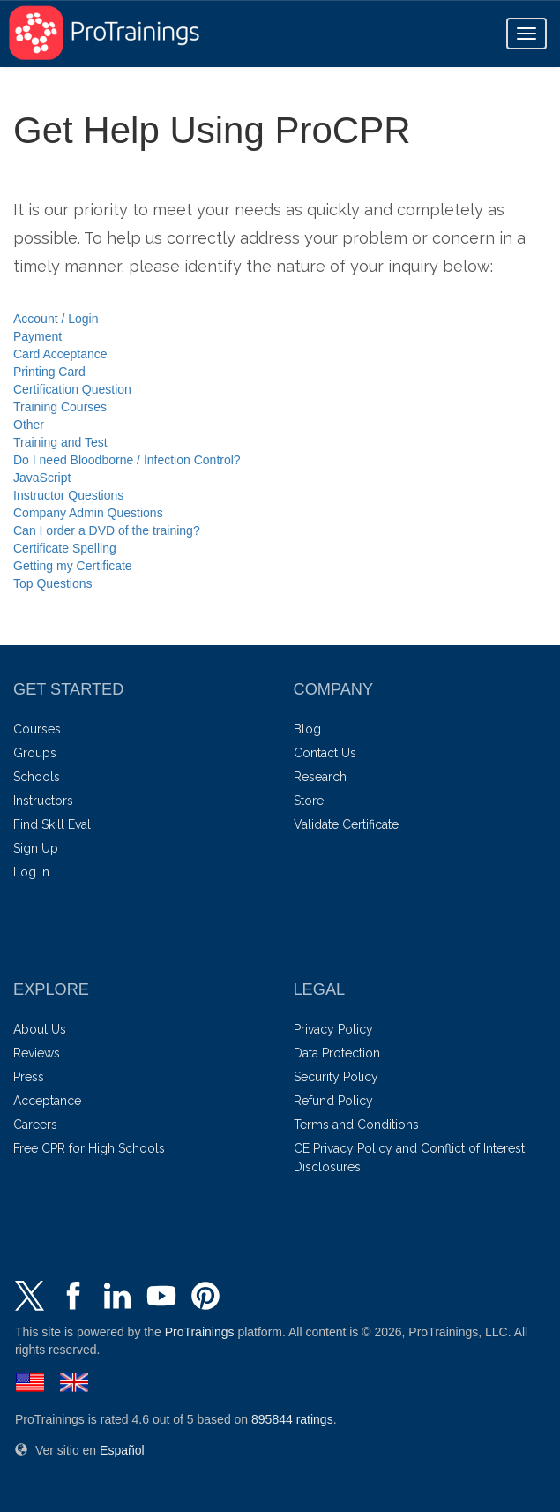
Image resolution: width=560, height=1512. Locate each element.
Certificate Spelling (64, 548)
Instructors (43, 801)
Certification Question (72, 389)
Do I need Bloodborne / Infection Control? (127, 460)
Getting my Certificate (72, 566)
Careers (35, 1124)
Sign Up (35, 848)
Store (309, 801)
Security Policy (336, 1077)
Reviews (36, 1053)
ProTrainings (200, 1332)
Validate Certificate (346, 824)
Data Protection (337, 1053)
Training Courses (60, 407)
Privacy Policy (333, 1029)
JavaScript (42, 477)
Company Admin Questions (88, 513)
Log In (31, 872)
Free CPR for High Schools (89, 1148)
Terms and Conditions (356, 1124)
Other (28, 424)
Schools (36, 777)
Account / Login (56, 319)
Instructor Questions (68, 495)
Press (28, 1077)
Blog (307, 729)
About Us (39, 1029)
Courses (37, 729)
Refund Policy (333, 1101)
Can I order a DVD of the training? (106, 530)
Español (122, 1450)
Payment (37, 336)
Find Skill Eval (52, 824)
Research (320, 777)
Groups (34, 753)
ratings (292, 1419)
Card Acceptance (60, 354)
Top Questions (53, 583)
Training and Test (60, 442)
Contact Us (325, 753)
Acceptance (47, 1101)
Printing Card (49, 372)
